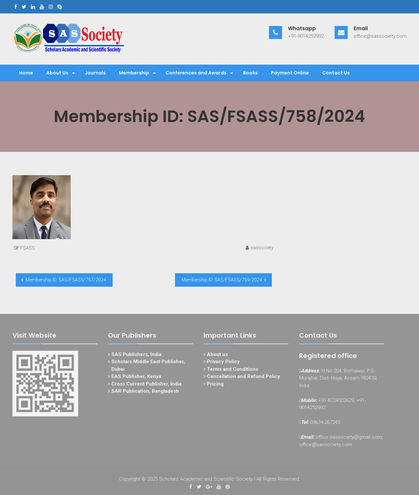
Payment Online (290, 73)
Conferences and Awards (196, 73)
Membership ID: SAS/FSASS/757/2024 (66, 279)
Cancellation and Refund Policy (243, 378)
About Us (57, 73)
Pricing (215, 385)
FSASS (27, 248)
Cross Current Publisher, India (146, 385)
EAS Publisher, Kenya (136, 378)
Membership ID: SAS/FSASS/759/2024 (222, 279)
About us (217, 356)
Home (26, 73)
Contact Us (336, 73)
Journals (95, 73)
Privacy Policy (223, 363)
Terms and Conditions (232, 370)
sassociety (262, 247)
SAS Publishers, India (136, 356)
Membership (134, 73)
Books (250, 73)
